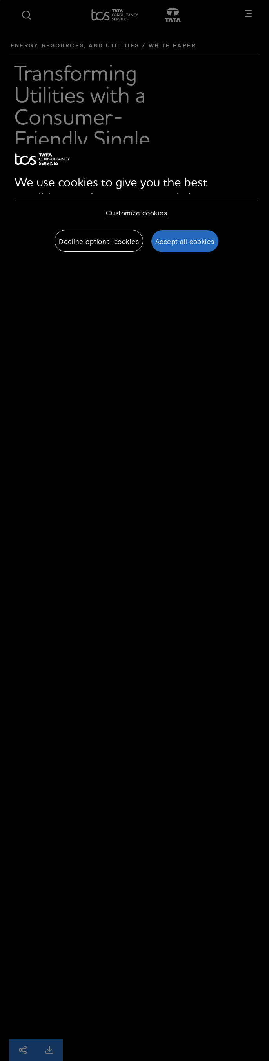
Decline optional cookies (99, 241)
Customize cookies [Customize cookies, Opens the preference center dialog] (136, 213)
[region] (134, 204)
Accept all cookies (184, 241)
